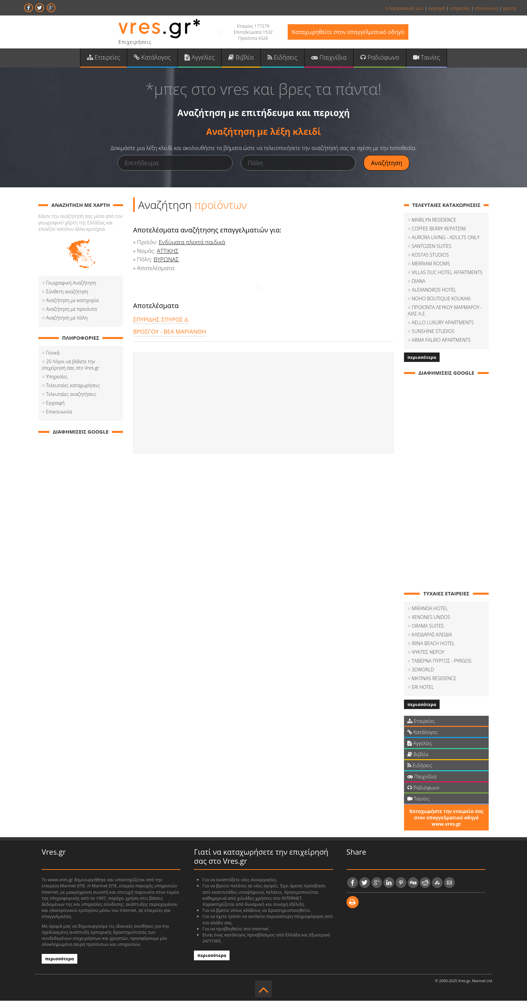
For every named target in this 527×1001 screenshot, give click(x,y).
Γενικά (52, 353)
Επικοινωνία (59, 412)
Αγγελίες (200, 57)
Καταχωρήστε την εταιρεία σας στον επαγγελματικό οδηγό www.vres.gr (446, 818)
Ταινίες (425, 57)
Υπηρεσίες (57, 377)
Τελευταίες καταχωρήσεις (73, 386)
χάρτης (510, 8)
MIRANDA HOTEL (430, 609)
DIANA (418, 282)
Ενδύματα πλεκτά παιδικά (192, 243)
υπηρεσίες (460, 8)
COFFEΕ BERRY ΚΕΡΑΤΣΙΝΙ (439, 229)
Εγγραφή (55, 403)
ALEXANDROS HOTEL (434, 290)
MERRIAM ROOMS (431, 264)
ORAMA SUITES (428, 626)
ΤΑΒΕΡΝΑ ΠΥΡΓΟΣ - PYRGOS (442, 661)
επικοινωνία (486, 8)
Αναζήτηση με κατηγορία (72, 301)
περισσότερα (421, 358)
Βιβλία (241, 57)
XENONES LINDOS (431, 618)
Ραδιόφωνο (378, 57)
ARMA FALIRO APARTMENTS (441, 340)
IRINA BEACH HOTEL (433, 644)
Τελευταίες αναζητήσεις (71, 395)
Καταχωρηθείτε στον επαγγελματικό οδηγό (348, 32)
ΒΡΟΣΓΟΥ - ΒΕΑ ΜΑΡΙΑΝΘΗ (169, 332)
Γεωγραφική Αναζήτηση (71, 283)
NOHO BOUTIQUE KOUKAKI (441, 299)
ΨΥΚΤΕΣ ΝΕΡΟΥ (428, 653)
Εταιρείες (104, 57)
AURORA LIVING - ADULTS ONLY (446, 238)
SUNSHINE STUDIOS (433, 332)
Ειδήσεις (282, 57)
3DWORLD (423, 670)
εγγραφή (436, 8)
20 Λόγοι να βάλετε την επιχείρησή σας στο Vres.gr (70, 365)
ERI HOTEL (423, 687)
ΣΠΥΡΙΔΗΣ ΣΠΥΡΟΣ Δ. (161, 320)
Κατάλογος (153, 57)
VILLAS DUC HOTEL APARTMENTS (447, 273)
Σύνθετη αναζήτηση (67, 292)
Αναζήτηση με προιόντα (71, 309)
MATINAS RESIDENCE (434, 679)
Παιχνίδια (328, 57)
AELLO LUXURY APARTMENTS (443, 323)
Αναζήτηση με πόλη (67, 318)
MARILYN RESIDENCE (434, 220)
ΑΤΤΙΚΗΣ (167, 251)
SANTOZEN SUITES (431, 247)
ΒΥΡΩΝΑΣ (166, 260)
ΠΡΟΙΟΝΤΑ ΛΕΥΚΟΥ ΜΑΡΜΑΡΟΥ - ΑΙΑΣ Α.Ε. (445, 311)
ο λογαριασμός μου (404, 8)
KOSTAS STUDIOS (430, 255)
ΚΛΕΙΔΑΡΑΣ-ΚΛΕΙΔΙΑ (432, 635)
